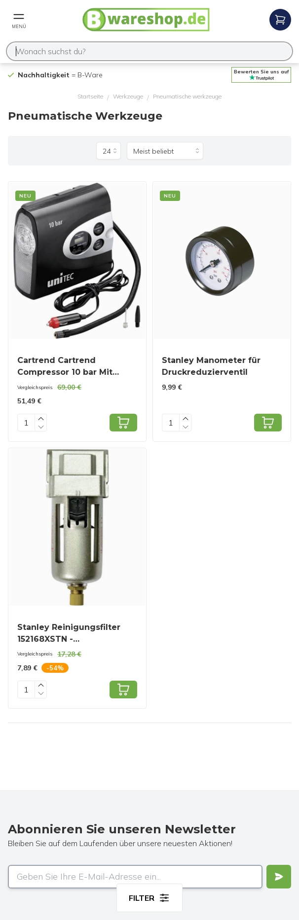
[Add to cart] (123, 422)
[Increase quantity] (41, 418)
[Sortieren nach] (165, 151)
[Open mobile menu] (19, 20)
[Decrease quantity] (41, 427)
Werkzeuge (128, 96)
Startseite (90, 96)
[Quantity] (26, 422)
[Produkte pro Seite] (108, 151)
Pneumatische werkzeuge (187, 96)
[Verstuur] (278, 876)
